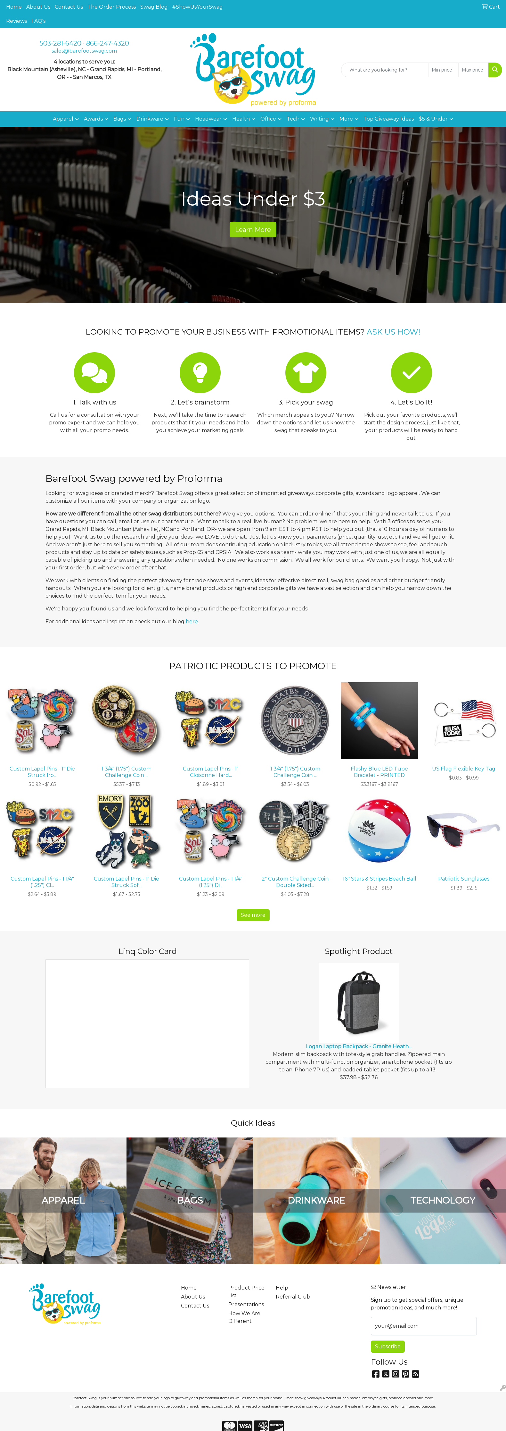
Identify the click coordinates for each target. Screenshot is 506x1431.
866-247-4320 (107, 43)
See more (253, 915)
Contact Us (69, 7)
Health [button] (241, 119)
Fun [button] (179, 119)
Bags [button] (119, 119)
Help (282, 1288)
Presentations (246, 1304)
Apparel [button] (63, 119)
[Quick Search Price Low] (443, 70)
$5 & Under (433, 119)
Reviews (16, 21)
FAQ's (38, 21)
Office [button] (268, 119)
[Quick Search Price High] (473, 70)
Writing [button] (319, 119)
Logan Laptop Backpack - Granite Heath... (359, 1046)
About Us (38, 7)
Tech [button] (293, 119)
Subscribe (388, 1346)
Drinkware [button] (149, 119)
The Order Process (111, 7)
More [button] (346, 119)
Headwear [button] (208, 119)
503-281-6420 (60, 43)
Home (14, 7)
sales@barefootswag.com (84, 51)
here (192, 621)
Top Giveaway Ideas (388, 119)
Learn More (253, 230)
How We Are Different (244, 1317)
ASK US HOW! (393, 331)
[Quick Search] (384, 70)
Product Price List (246, 1292)
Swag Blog (154, 7)
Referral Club (293, 1297)
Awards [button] (93, 119)
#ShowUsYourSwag (197, 7)
